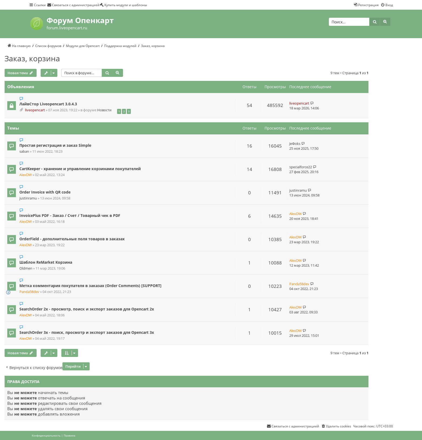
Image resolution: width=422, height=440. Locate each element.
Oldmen (25, 268)
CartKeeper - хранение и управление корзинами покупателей (80, 168)
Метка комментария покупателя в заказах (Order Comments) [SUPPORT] (90, 285)
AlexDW (25, 175)
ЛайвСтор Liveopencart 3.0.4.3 (48, 103)
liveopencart (35, 110)
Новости (104, 110)
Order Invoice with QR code (45, 192)
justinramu (28, 198)
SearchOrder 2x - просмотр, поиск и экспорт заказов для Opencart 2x (86, 309)
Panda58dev (29, 291)
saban (24, 151)
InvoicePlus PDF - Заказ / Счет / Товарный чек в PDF (69, 215)
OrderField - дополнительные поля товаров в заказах (72, 238)
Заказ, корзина (32, 58)
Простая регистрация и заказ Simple (55, 145)
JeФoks (294, 143)
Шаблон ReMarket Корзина (45, 262)
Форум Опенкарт (80, 20)
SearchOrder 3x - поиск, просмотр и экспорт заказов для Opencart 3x (86, 332)
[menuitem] (73, 5)
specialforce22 (300, 166)
